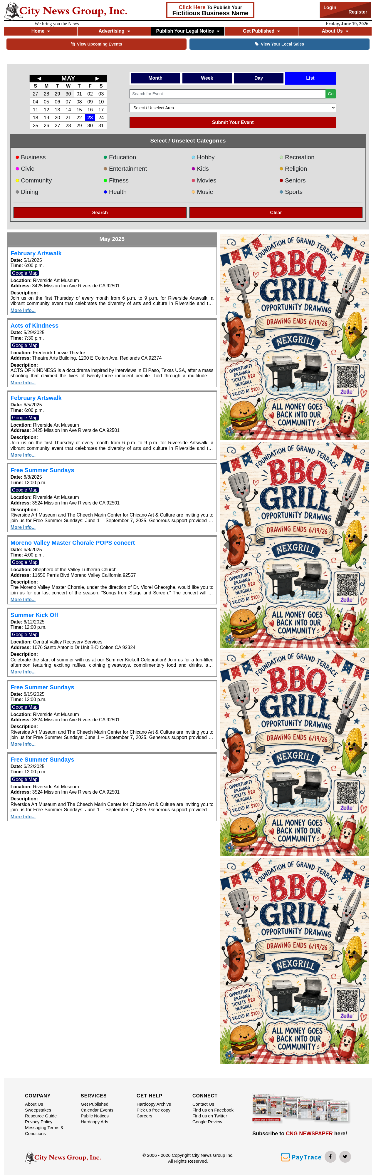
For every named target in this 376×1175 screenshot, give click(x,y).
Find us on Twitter (209, 1115)
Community (33, 180)
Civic (24, 168)
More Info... (23, 310)
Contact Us (203, 1104)
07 (68, 101)
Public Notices (95, 1115)
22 (79, 117)
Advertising (114, 31)
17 (101, 109)
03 (101, 93)
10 (101, 101)
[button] (231, 337)
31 (101, 125)
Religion (293, 168)
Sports (291, 191)
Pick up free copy (153, 1109)
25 (35, 125)
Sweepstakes (38, 1109)
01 (79, 93)
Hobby (203, 157)
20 (57, 117)
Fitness (116, 180)
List (310, 78)
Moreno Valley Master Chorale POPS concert (73, 542)
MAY (68, 78)
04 (35, 101)
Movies (203, 180)
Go (331, 93)
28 (46, 93)
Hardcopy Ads (94, 1121)
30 (68, 93)
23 (90, 117)
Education (119, 157)
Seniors (292, 180)
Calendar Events (97, 1109)
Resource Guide (41, 1115)
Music (202, 191)
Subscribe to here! (299, 1134)
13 (57, 109)
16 (90, 109)
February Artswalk (36, 253)
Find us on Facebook (213, 1109)
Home (40, 31)
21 (68, 117)
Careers (144, 1115)
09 (90, 101)
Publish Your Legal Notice (188, 31)
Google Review (207, 1121)
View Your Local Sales (279, 44)
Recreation (297, 157)
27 (35, 93)
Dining (26, 191)
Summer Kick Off (34, 615)
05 (46, 101)
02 (90, 93)
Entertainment (125, 168)
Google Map (25, 273)
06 (57, 101)
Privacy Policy (38, 1121)
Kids (200, 168)
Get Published (261, 31)
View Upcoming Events (96, 44)
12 (46, 109)
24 (101, 117)
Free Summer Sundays (42, 470)
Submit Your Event (233, 122)
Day (258, 78)
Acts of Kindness (34, 325)
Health (115, 191)
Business (30, 157)
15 (79, 109)
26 (46, 125)
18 (35, 117)
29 (57, 93)
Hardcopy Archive (154, 1104)
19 (46, 117)
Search (100, 212)
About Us (335, 31)
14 (68, 109)
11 (35, 109)
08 (79, 101)
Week (207, 78)
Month (155, 78)
